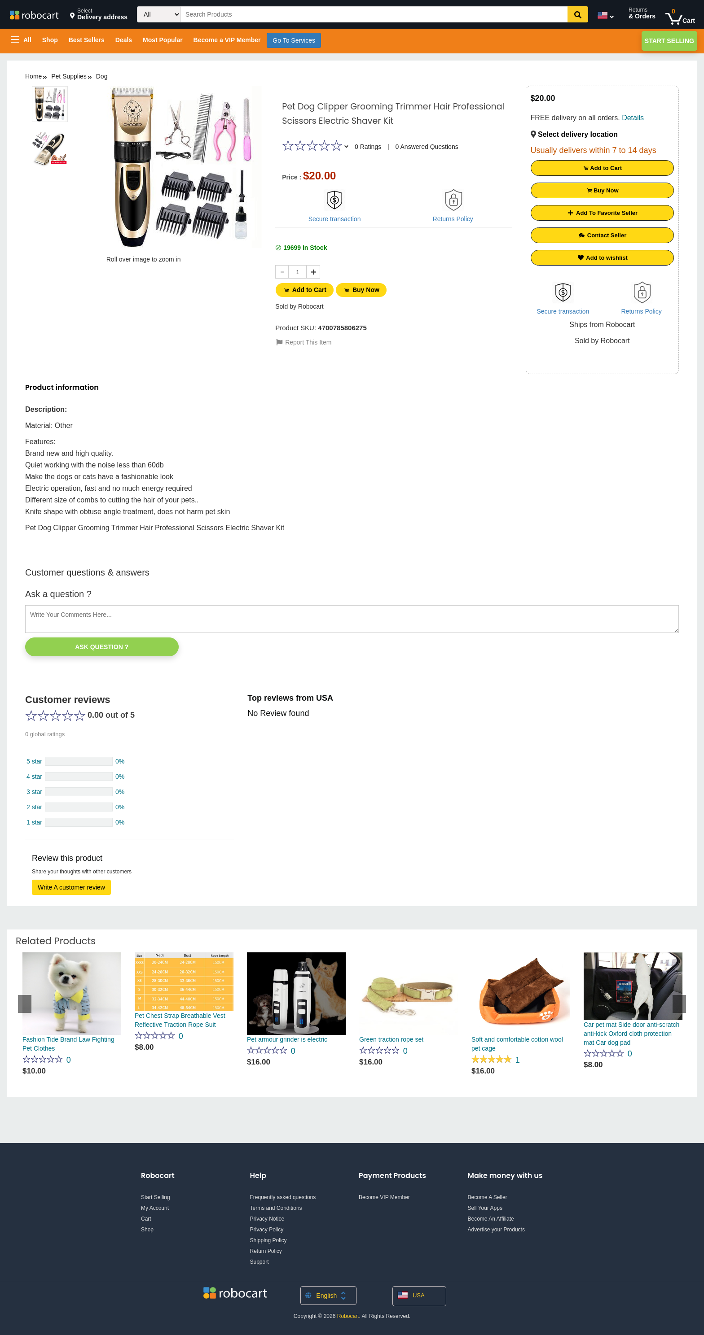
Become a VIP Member (227, 40)
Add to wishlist (602, 257)
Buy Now (363, 289)
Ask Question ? (101, 646)
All (21, 40)
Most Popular (163, 40)
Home (33, 76)
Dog (102, 76)
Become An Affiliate (491, 1219)
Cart (146, 1219)
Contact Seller (602, 235)
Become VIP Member (384, 1197)
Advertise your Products (496, 1229)
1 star (34, 822)
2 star (34, 807)
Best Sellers (87, 40)
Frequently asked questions (283, 1197)
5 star (34, 761)
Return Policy (266, 1251)
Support (259, 1262)
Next (679, 1004)
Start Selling (669, 40)
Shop (50, 40)
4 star (34, 776)
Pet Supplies (69, 76)
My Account (155, 1208)
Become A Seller (487, 1197)
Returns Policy (453, 218)
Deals (123, 40)
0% (119, 761)
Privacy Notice (267, 1219)
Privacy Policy (267, 1229)
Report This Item (303, 341)
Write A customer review (71, 887)
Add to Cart (305, 289)
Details (633, 118)
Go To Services (294, 40)
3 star (34, 791)
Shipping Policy (268, 1240)
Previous (24, 1004)
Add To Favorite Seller (602, 212)
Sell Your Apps (485, 1208)
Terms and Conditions (276, 1208)
